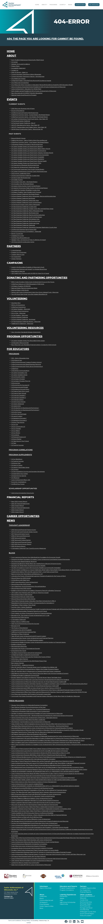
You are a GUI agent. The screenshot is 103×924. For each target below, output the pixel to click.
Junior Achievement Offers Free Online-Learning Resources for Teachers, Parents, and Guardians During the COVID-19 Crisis (49, 692)
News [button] (41, 908)
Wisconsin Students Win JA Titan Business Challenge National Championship (34, 804)
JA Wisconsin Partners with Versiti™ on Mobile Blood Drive (29, 269)
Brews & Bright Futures (18, 138)
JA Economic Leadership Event (20, 173)
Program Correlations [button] (67, 890)
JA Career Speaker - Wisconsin (20, 309)
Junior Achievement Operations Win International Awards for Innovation (33, 759)
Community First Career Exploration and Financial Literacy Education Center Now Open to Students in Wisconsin (45, 696)
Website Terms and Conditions (20, 64)
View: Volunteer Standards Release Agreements (25, 332)
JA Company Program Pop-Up (20, 381)
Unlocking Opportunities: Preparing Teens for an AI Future (29, 611)
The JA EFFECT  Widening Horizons (22, 665)
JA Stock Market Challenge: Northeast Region (25, 194)
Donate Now (80, 4)
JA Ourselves (15, 435)
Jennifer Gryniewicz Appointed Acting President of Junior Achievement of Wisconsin (37, 713)
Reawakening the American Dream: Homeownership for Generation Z (32, 603)
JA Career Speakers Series (19, 375)
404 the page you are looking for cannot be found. (45, 38)
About (44, 4)
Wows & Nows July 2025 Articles (21, 578)
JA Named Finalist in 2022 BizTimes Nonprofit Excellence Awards (31, 80)
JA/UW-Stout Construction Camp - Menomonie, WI (27, 129)
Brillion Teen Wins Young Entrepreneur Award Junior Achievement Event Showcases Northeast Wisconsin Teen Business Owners (50, 838)
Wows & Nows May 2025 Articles (21, 584)
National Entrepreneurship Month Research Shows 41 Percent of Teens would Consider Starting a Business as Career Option (49, 769)
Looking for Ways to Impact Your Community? (25, 862)
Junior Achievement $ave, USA (20, 480)
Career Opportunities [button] (46, 906)
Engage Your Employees (18, 252)
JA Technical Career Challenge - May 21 (23, 123)
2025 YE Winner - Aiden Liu (19, 72)
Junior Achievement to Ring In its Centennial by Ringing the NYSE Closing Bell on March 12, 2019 (40, 753)
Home (37, 4)
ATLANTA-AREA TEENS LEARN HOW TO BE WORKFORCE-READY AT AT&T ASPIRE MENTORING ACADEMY (44, 780)
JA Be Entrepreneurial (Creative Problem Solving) (26, 362)
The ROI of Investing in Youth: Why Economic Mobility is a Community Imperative (36, 567)
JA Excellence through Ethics (20, 389)
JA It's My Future (16, 412)
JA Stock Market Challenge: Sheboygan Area (25, 200)
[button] (46, 4)
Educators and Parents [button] (68, 886)
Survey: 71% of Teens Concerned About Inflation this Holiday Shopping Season (35, 669)
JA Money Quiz (15, 463)
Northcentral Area (86, 902)
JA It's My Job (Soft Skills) (18, 414)
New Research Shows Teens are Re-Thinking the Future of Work (31, 657)
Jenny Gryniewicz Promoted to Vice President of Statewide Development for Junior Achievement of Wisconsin (45, 736)
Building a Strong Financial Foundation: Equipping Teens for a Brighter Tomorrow (36, 590)
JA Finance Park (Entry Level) (20, 391)
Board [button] (42, 898)
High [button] (61, 900)
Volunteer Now (16, 303)
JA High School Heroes (18, 401)
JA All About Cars (16, 360)
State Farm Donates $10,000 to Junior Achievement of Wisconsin (31, 865)
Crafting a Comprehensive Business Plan (23, 632)
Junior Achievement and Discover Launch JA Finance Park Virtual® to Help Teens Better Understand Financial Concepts (48, 763)
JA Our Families (16, 428)
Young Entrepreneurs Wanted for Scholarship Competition (29, 844)
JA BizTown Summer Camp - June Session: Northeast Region (30, 142)
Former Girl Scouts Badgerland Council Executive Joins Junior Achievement (34, 823)
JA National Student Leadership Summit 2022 (25, 675)
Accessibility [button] (34, 920)
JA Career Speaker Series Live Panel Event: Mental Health (29, 161)
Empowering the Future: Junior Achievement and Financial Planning (32, 638)
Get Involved (94, 4)
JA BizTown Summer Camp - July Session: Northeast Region (29, 117)
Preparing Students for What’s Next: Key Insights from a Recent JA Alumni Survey (36, 563)
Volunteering (17, 298)
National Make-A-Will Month (20, 290)
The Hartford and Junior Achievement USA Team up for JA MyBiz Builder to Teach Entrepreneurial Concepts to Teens (47, 767)
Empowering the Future (18, 650)
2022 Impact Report (17, 512)
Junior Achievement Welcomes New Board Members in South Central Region (35, 842)
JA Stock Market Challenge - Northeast (23, 319)
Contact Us (14, 70)
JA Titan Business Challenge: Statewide (23, 225)
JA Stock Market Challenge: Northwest (23, 198)
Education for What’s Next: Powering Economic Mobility (28, 565)
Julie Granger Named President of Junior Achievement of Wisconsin (32, 860)
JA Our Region (15, 433)
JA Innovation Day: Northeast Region (22, 184)
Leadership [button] (43, 896)
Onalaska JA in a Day (17, 235)
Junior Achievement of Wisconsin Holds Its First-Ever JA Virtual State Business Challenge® (38, 681)
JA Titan (13, 443)
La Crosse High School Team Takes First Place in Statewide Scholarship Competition (36, 807)
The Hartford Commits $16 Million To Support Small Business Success (32, 788)
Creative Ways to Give (17, 254)
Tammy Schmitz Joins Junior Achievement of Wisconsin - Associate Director (34, 717)
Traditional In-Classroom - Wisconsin (22, 323)
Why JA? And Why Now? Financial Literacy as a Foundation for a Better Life (34, 667)
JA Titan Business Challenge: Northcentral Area (25, 221)
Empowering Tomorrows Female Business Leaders (27, 640)
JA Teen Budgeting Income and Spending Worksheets (28, 471)
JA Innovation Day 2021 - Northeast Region (24, 182)
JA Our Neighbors (16, 459)
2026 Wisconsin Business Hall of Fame (23, 108)
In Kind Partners (16, 250)
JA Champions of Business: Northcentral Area (25, 165)
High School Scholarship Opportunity (22, 493)
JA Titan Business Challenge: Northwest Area (25, 213)
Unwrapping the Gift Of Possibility (21, 630)
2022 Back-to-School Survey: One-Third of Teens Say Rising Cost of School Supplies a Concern (39, 673)
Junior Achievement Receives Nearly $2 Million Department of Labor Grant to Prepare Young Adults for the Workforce (47, 773)
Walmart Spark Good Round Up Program (23, 95)
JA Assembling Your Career (19, 473)
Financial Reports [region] (85, 892)
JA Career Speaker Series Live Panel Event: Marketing (27, 159)
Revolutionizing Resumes (19, 646)
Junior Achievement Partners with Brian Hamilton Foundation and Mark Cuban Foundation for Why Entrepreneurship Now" (49, 684)
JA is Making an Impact (18, 78)
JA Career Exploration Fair (19, 372)
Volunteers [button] (44, 886)
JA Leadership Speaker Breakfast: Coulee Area (25, 190)
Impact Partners (16, 258)
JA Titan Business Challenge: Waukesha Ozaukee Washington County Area (34, 227)
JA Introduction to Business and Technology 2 (25, 410)
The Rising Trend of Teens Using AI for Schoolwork (26, 652)
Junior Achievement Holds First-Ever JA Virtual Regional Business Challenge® (35, 686)
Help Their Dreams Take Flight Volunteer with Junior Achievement (31, 840)
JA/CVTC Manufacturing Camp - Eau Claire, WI (25, 125)
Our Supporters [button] (85, 890)
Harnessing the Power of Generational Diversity (25, 648)
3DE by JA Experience (18, 305)
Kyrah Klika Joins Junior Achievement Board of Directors (28, 846)
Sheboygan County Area (88, 911)
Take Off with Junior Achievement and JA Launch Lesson (28, 636)
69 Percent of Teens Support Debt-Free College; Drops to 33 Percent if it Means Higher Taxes (40, 748)
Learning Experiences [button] (68, 894)
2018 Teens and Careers (18, 538)
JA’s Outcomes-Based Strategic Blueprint (24, 561)
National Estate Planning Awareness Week (24, 288)
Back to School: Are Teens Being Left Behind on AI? (27, 574)
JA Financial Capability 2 (18, 397)
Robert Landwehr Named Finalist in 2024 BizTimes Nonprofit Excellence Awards (35, 802)
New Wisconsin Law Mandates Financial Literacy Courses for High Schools (33, 345)
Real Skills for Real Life (18, 271)
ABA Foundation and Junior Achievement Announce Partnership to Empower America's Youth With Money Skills (45, 742)
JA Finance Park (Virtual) (18, 393)
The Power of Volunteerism (19, 628)
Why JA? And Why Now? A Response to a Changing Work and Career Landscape (36, 671)
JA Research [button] (43, 902)
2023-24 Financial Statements (20, 507)
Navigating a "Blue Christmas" (20, 634)
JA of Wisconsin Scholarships (20, 82)
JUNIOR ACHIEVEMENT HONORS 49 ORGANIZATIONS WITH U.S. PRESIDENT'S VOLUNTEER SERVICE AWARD (45, 771)
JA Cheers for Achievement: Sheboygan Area (25, 167)
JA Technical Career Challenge (20, 121)
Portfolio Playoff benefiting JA (20, 238)
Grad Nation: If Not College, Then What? (23, 605)
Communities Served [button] (46, 900)
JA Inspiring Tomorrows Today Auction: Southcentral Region (29, 188)
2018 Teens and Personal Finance (21, 542)
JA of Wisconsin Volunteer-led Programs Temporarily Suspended (31, 694)
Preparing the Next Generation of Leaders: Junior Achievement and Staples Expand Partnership (40, 559)
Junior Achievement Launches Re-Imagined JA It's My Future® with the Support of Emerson (39, 751)
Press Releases (16, 701)
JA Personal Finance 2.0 (18, 437)
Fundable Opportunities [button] (88, 888)
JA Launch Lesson (16, 416)
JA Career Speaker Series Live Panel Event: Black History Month (30, 148)
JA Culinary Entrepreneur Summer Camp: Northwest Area (29, 171)
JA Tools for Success (17, 445)
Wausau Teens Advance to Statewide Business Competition (29, 705)
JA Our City (14, 424)
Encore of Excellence (17, 110)
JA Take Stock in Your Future (20, 441)
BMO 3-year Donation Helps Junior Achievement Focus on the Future (33, 282)
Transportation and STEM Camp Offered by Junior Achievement (30, 819)
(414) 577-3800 (9, 898)
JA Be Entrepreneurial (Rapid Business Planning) (26, 364)
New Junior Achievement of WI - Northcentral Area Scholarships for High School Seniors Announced (42, 715)
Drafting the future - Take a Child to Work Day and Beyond (29, 140)
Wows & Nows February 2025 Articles (22, 596)
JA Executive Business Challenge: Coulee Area (25, 175)
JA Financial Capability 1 (18, 395)
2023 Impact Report (17, 510)
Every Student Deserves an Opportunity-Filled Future (27, 60)
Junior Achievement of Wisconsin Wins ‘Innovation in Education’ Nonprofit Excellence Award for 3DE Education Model (47, 730)
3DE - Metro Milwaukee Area (20, 358)
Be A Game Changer (17, 663)
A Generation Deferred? (18, 619)
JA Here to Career (16, 465)
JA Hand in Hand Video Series (20, 467)
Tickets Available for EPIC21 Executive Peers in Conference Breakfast (32, 813)
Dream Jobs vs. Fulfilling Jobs (20, 621)
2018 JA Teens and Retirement (20, 536)
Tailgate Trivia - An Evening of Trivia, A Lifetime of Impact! (28, 240)
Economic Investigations (18, 482)
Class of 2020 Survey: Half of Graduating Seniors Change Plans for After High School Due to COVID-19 (42, 724)
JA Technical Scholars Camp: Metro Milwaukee (25, 204)
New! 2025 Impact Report (19, 501)
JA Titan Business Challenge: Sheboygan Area (25, 223)
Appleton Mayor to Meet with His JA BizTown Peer (26, 817)
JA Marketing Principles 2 (19, 420)
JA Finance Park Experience (19, 311)
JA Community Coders (18, 377)
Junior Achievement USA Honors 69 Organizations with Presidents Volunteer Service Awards (39, 827)
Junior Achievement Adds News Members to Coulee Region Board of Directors (35, 825)
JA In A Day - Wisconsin (18, 313)
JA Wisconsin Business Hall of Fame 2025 (23, 229)
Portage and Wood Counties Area (86, 908)
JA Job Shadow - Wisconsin (19, 315)
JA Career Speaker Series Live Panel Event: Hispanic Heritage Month (32, 153)
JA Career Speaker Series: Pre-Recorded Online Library (28, 340)
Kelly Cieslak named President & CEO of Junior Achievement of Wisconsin (33, 91)
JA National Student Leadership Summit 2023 (25, 655)
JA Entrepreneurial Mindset (19, 387)
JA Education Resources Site (20, 342)
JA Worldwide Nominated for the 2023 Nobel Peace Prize (29, 661)
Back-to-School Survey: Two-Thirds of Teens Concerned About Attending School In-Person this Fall (41, 765)
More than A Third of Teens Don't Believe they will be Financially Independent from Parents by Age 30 (42, 761)
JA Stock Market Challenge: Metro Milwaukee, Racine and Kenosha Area (33, 196)
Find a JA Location (85, 915)
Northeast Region (85, 904)
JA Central (14, 62)
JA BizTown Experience (18, 307)
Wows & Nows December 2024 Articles (23, 599)
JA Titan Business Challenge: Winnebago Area (25, 219)
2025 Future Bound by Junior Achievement (24, 582)
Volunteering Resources (25, 327)
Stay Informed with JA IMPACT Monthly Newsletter (26, 93)
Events (62, 4)
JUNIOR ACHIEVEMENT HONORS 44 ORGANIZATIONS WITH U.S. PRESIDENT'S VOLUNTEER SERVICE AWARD (45, 786)
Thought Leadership (19, 525)
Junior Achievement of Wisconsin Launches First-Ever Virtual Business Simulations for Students (40, 679)
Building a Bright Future (18, 644)
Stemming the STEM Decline (20, 617)
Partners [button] (83, 886)
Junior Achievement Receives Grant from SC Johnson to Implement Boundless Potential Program (41, 852)
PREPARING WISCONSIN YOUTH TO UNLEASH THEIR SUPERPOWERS (33, 796)
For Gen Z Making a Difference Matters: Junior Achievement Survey (31, 798)
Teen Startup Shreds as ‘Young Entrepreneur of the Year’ (28, 707)
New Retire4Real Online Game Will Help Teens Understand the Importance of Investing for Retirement (43, 777)
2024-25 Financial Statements (20, 503)
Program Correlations (21, 450)
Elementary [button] (63, 896)
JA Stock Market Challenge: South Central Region (26, 202)
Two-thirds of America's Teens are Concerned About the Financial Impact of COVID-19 (37, 775)
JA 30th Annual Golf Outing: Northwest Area (24, 113)
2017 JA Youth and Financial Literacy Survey (24, 532)
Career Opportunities (23, 516)
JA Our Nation (15, 430)
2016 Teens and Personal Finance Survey (23, 529)
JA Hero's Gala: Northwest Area (20, 177)
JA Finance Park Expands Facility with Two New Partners (28, 856)
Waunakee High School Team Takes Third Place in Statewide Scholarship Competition (37, 811)
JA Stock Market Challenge (19, 317)
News (70, 4)
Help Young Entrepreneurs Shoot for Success (25, 623)
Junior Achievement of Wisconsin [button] (87, 897)
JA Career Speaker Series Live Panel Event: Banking (27, 146)
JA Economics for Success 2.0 (20, 385)
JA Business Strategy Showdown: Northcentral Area (27, 144)
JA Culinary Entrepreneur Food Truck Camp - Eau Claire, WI (29, 119)
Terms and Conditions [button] (14, 920)
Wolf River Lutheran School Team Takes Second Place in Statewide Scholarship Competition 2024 (41, 809)
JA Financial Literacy (17, 399)
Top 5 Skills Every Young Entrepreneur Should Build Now (28, 586)
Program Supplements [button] (67, 888)
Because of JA (15, 625)
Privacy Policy (15, 66)
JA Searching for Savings (18, 476)
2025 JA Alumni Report (18, 546)
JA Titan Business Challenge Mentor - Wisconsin (25, 321)
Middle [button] (62, 898)
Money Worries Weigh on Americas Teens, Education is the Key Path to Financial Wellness (39, 815)
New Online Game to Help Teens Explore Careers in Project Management (33, 782)
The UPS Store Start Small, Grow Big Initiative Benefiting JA (29, 294)
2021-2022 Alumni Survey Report (21, 544)
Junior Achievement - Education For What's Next (26, 89)
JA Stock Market (16, 439)
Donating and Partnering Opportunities (37, 277)
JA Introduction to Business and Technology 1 (25, 408)
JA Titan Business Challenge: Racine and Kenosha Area (28, 215)
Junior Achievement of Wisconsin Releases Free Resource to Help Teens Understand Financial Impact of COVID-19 (46, 690)
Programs (53, 4)
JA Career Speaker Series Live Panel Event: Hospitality (27, 157)
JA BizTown (14, 368)
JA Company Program (18, 379)
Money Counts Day (17, 233)
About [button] (42, 894)
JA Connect (14, 469)
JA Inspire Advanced (17, 404)
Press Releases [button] (44, 904)
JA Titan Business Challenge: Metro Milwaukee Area (27, 211)
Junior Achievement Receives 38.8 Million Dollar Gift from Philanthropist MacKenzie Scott (38, 755)
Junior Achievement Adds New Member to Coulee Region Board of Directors (35, 800)
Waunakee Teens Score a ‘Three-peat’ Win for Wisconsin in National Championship (36, 732)
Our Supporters (16, 256)
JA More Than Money (17, 422)
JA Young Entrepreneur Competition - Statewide (26, 231)
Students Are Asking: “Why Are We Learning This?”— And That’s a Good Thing (34, 572)
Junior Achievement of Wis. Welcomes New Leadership (28, 719)
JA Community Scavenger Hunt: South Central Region (27, 169)
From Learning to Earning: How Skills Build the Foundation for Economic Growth (35, 557)
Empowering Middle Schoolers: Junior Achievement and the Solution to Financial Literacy (38, 642)
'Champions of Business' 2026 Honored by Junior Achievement (30, 711)
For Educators (18, 349)
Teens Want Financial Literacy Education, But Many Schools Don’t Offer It (33, 601)
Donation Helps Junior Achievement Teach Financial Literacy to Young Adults (34, 850)
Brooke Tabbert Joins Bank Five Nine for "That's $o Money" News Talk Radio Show (36, 677)
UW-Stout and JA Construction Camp (22, 242)
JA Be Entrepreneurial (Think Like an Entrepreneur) (27, 366)
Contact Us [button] (8, 896)
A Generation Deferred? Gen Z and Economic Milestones (28, 548)
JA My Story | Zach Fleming (19, 659)
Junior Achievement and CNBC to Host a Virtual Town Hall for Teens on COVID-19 (36, 688)
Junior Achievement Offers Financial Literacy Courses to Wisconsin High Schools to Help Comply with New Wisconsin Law (48, 854)
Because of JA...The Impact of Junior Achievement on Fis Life (30, 615)
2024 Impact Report (17, 505)
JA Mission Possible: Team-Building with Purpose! (26, 192)
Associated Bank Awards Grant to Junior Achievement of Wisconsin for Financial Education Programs (42, 728)
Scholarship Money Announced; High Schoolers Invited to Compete (32, 848)
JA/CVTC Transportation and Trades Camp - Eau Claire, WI (28, 127)
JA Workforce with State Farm (20, 580)
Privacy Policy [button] (26, 920)
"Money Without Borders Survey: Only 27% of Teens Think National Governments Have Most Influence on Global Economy (48, 757)
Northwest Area (85, 906)
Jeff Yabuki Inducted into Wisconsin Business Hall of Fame (29, 734)
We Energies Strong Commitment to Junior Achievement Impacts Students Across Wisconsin (39, 821)
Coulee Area (84, 900)
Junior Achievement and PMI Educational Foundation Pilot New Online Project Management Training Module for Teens (47, 740)
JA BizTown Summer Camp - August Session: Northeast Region (30, 115)
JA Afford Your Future (17, 484)
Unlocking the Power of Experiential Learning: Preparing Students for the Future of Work (38, 576)
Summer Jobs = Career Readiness (21, 607)
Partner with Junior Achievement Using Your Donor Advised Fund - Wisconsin (35, 292)
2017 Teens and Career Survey (20, 534)
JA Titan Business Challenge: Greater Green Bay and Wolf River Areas (32, 208)
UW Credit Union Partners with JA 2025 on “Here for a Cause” (30, 592)
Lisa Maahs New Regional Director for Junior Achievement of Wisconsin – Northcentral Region (40, 726)
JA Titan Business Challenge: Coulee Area (24, 206)
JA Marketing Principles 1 (18, 418)
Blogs (12, 553)
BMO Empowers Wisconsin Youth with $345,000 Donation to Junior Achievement (36, 794)
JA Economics (15, 383)
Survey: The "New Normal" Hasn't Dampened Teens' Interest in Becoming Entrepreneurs (38, 792)
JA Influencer (15, 478)
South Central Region (87, 913)
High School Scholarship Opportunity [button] (67, 903)
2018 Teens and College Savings (21, 540)
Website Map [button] (43, 920)
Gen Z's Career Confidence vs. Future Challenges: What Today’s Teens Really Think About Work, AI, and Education (45, 570)
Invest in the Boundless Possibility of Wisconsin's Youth (27, 267)
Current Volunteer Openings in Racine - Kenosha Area (27, 76)
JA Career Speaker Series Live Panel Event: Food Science (28, 150)
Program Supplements (20, 455)
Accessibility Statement (18, 68)
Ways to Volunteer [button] (46, 888)
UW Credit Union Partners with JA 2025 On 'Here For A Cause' (30, 273)
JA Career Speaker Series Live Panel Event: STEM (26, 163)
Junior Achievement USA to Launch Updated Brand (27, 784)
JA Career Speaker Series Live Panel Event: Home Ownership (30, 155)
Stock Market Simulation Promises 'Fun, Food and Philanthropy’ (30, 709)
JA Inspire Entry (16, 406)
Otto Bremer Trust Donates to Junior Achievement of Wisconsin (30, 722)
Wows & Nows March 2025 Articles (21, 594)
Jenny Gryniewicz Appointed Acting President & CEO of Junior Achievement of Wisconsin (38, 87)
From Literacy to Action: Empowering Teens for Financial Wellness (31, 613)
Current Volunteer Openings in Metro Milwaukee (26, 74)
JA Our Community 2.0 (18, 426)
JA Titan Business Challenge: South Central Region (26, 217)
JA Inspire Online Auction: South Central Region (25, 186)
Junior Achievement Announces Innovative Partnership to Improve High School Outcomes (39, 858)
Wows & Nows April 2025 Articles (21, 588)
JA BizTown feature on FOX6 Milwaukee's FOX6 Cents (27, 284)
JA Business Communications (20, 370)
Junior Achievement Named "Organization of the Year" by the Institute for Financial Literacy (39, 790)
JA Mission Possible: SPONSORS (21, 286)
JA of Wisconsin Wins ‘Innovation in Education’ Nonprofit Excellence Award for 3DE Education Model (42, 85)
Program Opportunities (24, 336)
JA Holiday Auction (17, 179)
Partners (14, 246)
